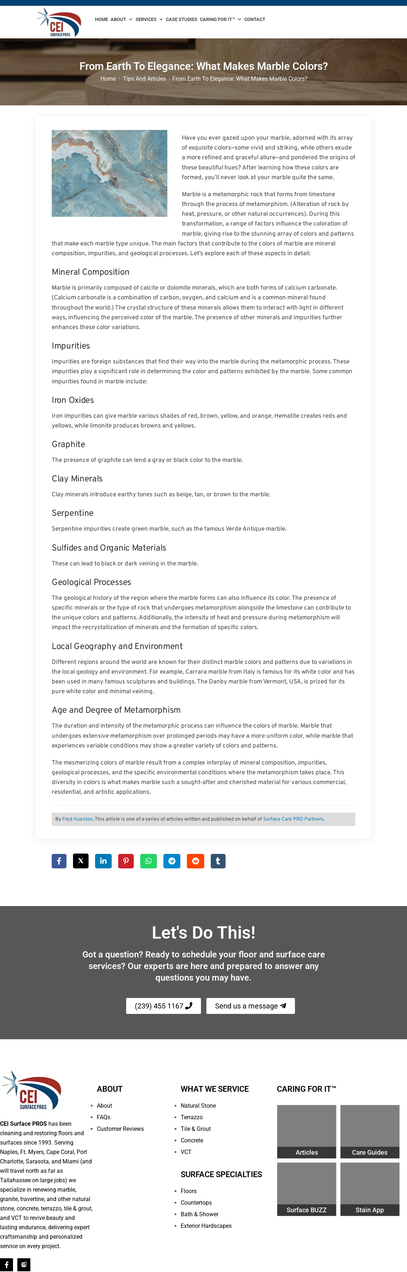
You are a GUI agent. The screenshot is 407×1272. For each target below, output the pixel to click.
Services (149, 19)
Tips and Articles (144, 79)
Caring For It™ (221, 19)
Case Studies (181, 19)
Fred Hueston (77, 820)
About (122, 19)
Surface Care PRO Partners (293, 820)
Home (101, 19)
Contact (254, 19)
